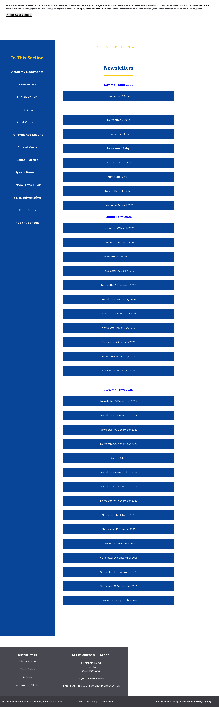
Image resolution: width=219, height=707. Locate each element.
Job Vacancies (27, 661)
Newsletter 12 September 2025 (118, 586)
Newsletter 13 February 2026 (118, 299)
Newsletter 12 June (118, 119)
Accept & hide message (19, 14)
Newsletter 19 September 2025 (118, 572)
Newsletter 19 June (118, 96)
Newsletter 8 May (118, 176)
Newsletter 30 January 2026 (118, 327)
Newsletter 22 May (118, 148)
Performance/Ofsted (27, 685)
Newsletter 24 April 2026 (118, 205)
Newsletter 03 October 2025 (119, 543)
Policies (27, 677)
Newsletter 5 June (119, 134)
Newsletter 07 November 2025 (118, 500)
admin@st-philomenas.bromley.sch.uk (96, 685)
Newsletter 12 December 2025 (118, 415)
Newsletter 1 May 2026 (118, 191)
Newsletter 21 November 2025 (118, 472)
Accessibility (104, 701)
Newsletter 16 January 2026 (118, 356)
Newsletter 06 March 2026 (119, 271)
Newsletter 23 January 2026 (118, 342)
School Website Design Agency (195, 701)
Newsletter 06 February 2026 (118, 313)
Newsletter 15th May (118, 162)
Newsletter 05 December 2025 (118, 429)
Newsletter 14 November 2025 (118, 486)
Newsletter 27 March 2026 (118, 228)
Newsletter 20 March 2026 (119, 242)
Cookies (80, 701)
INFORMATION (114, 47)
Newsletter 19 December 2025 (118, 401)
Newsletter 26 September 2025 (119, 557)
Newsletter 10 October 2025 (118, 529)
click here (204, 5)
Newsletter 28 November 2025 (118, 444)
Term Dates (27, 669)
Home (96, 47)
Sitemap (91, 701)
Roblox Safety (118, 458)
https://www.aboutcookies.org (94, 8)
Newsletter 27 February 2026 (118, 285)
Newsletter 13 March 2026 (118, 256)
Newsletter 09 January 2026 (118, 370)
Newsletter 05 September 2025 (119, 600)
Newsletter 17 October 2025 (118, 515)
